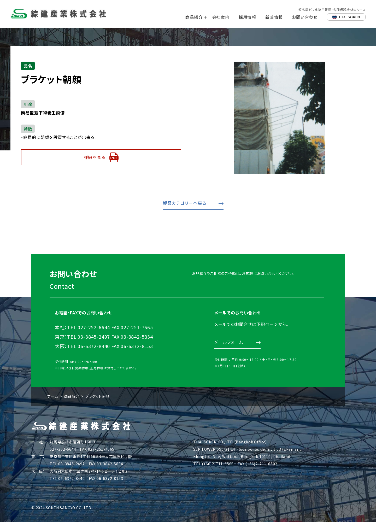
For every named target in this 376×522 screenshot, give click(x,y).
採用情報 (247, 17)
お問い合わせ (305, 17)
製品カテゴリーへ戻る (184, 203)
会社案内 (221, 17)
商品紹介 (194, 17)
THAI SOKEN (349, 16)
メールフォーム (228, 346)
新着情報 (274, 17)
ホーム (52, 395)
